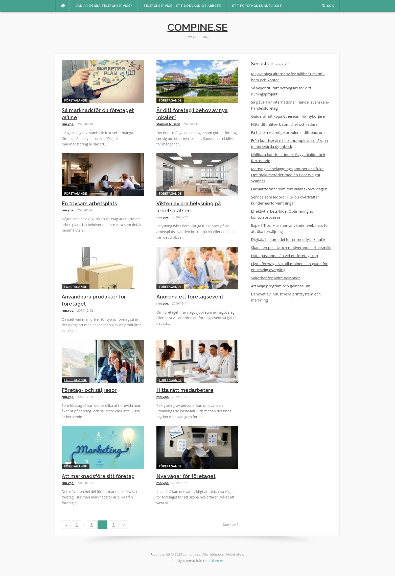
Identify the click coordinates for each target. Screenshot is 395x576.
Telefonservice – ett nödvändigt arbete (182, 6)
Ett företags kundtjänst (257, 6)
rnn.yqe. (68, 124)
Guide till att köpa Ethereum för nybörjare (288, 116)
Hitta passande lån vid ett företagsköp (284, 255)
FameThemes (213, 560)
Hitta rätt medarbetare (185, 390)
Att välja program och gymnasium (280, 285)
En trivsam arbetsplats (89, 204)
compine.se (198, 27)
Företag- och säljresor (89, 390)
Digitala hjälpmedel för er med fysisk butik (288, 239)
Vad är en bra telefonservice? (104, 6)
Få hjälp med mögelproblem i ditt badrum (287, 132)
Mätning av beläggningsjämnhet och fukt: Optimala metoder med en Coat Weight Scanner (287, 174)
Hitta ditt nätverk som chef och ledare (284, 124)
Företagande (75, 100)
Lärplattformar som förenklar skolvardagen (289, 188)
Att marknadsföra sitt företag (98, 476)
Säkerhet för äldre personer (275, 277)
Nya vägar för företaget (186, 476)
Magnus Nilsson (168, 124)
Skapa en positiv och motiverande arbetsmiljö (291, 247)
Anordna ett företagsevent (189, 297)
